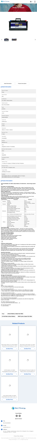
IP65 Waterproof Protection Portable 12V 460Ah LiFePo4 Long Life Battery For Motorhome (27, 371)
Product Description (22, 83)
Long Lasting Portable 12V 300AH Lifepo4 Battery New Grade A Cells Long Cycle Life (9, 396)
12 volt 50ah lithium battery (8, 316)
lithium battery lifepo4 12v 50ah (15, 313)
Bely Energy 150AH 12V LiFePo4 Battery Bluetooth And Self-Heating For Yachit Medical (9, 345)
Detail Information (8, 83)
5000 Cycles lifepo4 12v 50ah (25, 316)
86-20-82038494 (7, 423)
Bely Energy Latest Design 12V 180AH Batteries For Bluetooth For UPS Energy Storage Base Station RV (27, 345)
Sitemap (21, 436)
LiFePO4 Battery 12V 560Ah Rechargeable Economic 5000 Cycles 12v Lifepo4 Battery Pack (9, 371)
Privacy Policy (16, 436)
